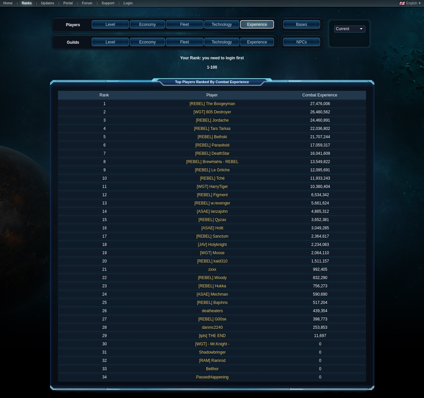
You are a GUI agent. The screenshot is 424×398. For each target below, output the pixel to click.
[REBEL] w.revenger (212, 203)
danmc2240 (212, 327)
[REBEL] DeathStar (212, 153)
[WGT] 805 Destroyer (212, 112)
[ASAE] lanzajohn (212, 211)
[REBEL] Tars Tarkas (212, 128)
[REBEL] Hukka (212, 286)
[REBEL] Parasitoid (212, 145)
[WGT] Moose (212, 253)
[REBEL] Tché (212, 178)
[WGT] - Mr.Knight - (212, 344)
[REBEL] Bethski (212, 137)
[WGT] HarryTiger (212, 186)
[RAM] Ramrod (212, 360)
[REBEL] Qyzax (212, 219)
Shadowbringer (212, 352)
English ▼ (410, 3)
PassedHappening (212, 377)
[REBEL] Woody (212, 277)
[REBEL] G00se (212, 319)
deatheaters (212, 311)
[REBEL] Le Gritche (212, 170)
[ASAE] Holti (212, 228)
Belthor (212, 369)
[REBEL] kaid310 (212, 261)
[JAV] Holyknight (212, 244)
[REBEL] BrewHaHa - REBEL (212, 161)
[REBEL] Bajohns (212, 302)
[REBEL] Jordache (212, 120)
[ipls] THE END (212, 335)
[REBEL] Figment (212, 195)
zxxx (212, 269)
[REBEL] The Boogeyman (212, 103)
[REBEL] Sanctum (212, 236)
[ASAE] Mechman (212, 294)
